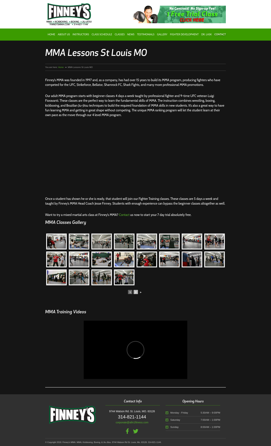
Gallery (162, 34)
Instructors (81, 34)
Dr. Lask (206, 34)
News (130, 34)
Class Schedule (102, 34)
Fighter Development (184, 34)
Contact (220, 34)
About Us (64, 34)
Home (51, 34)
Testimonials (145, 34)
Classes (120, 34)
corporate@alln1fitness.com (132, 422)
